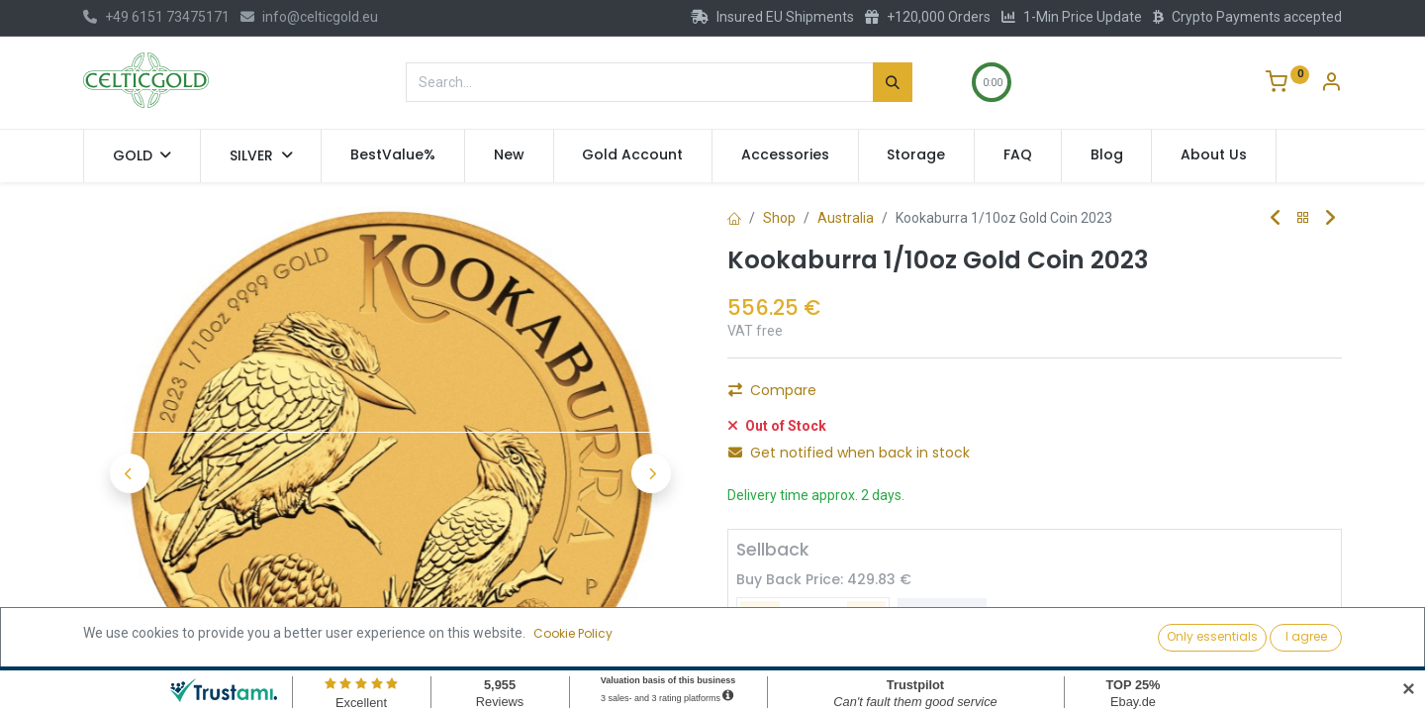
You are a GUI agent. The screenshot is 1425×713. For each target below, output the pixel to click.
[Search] (892, 82)
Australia (845, 218)
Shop (779, 218)
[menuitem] (393, 155)
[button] (129, 473)
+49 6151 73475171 (156, 17)
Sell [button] (942, 619)
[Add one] (867, 619)
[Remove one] (760, 619)
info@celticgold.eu (309, 17)
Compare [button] (772, 390)
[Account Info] (1331, 84)
